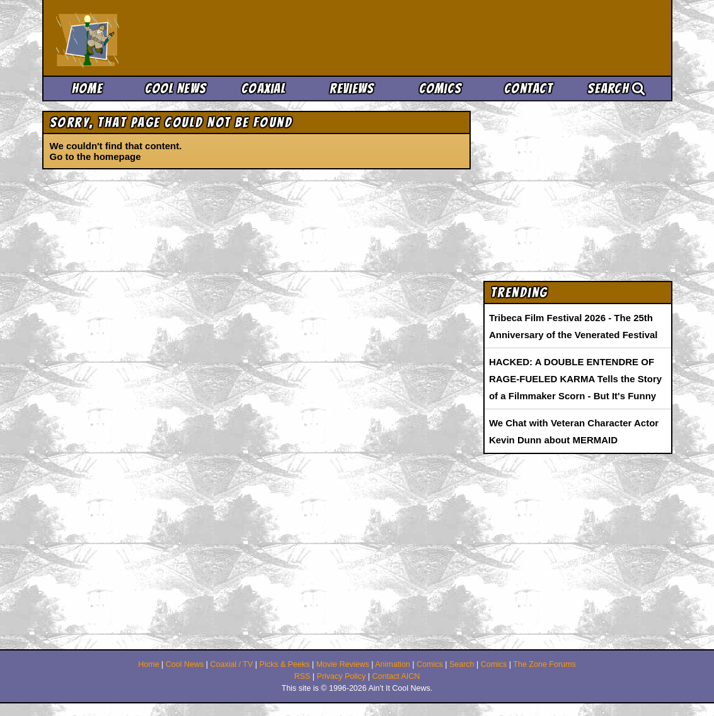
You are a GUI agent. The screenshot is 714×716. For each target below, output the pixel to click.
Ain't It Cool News (149, 38)
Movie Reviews (342, 664)
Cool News (176, 88)
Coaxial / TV (231, 664)
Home (87, 88)
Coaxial (263, 88)
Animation (392, 664)
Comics (440, 88)
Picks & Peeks (285, 664)
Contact (528, 88)
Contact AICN (396, 676)
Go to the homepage (95, 156)
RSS (302, 676)
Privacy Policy (341, 676)
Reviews (352, 88)
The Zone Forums (544, 664)
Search (616, 88)
